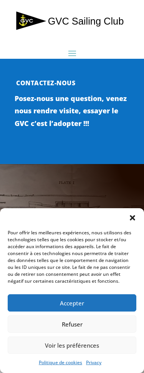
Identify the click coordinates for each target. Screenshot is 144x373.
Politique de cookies (60, 362)
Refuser (72, 324)
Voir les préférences (72, 345)
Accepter (72, 303)
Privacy (93, 362)
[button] (132, 218)
